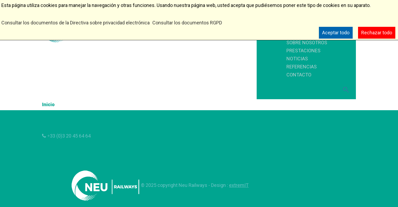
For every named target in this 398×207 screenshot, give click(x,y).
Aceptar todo (335, 32)
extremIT (239, 185)
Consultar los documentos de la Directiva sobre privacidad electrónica (75, 22)
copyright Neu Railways (182, 185)
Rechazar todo (376, 32)
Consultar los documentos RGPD (187, 22)
